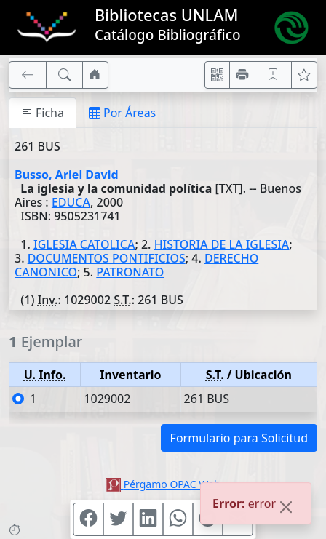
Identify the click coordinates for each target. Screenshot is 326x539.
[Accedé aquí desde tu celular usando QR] (217, 75)
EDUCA (71, 202)
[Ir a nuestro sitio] (95, 75)
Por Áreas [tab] (122, 113)
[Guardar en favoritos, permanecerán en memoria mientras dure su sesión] (274, 75)
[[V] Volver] (28, 75)
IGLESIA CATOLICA (84, 244)
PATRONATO (130, 272)
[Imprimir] (242, 75)
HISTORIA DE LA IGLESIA (222, 244)
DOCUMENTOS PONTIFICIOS (107, 258)
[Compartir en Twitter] (118, 519)
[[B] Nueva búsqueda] (65, 75)
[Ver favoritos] (304, 75)
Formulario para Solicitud (239, 438)
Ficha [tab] (42, 113)
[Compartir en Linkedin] (148, 519)
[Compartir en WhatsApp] (178, 519)
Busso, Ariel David (67, 175)
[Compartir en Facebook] (88, 519)
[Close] (286, 512)
